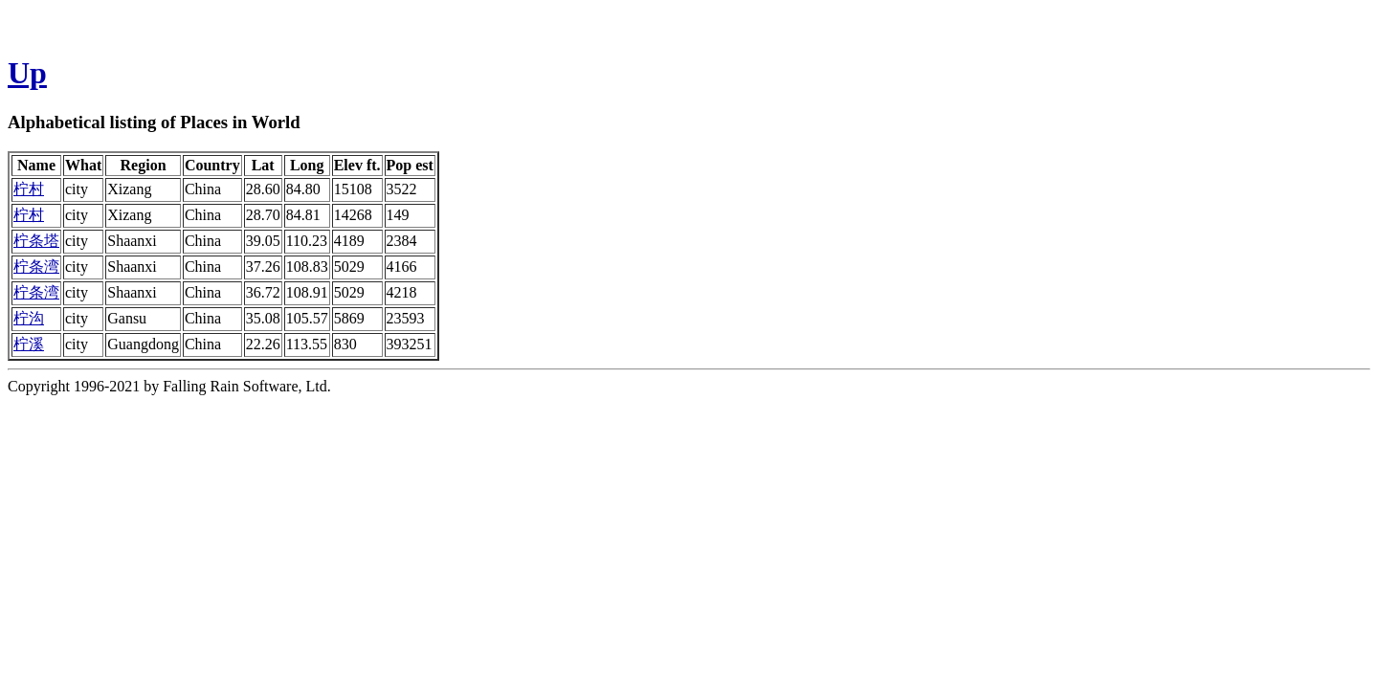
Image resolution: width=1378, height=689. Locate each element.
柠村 (28, 189)
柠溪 (28, 344)
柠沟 (28, 318)
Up (27, 73)
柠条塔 (36, 241)
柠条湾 (36, 266)
